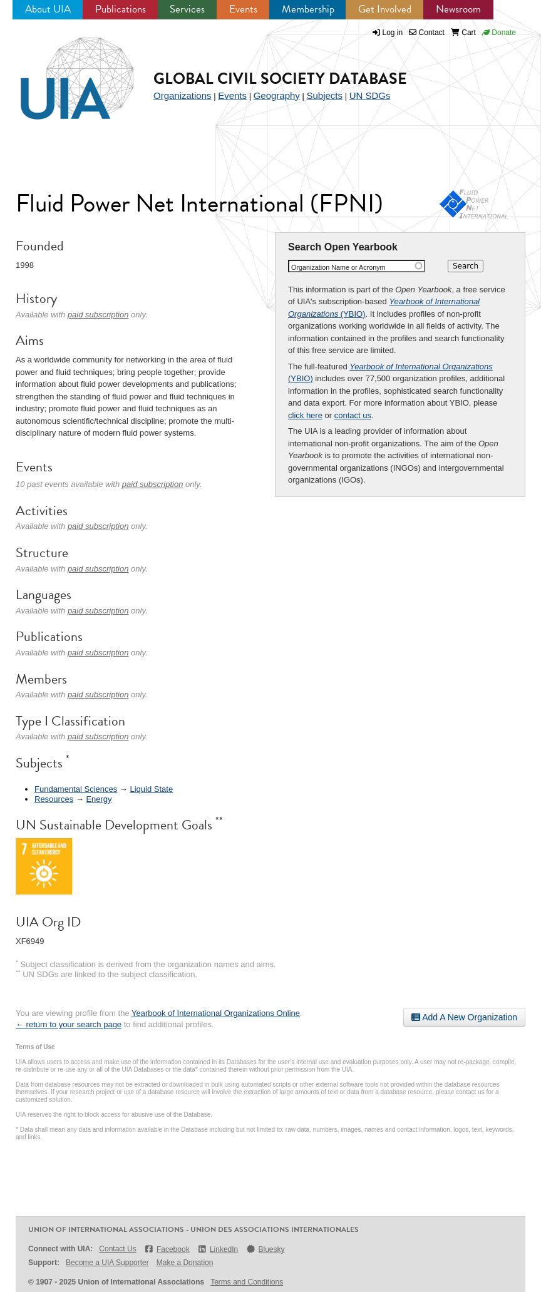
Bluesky (264, 1249)
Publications (120, 9)
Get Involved (384, 9)
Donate (499, 32)
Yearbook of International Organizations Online (215, 1013)
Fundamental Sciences (75, 789)
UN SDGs (370, 95)
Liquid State (151, 789)
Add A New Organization (464, 1017)
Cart (463, 32)
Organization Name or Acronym (338, 267)
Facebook (167, 1249)
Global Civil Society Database (280, 78)
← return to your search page (68, 1024)
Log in (393, 32)
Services (187, 9)
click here (305, 415)
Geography (277, 95)
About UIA (48, 9)
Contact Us (117, 1248)
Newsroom (458, 9)
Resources (53, 799)
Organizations (182, 95)
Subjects (324, 95)
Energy (98, 799)
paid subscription (98, 314)
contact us (352, 415)
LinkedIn (218, 1249)
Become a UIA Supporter (107, 1262)
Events (243, 9)
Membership (308, 9)
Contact (427, 32)
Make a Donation (185, 1262)
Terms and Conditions (246, 1282)
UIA (63, 71)
